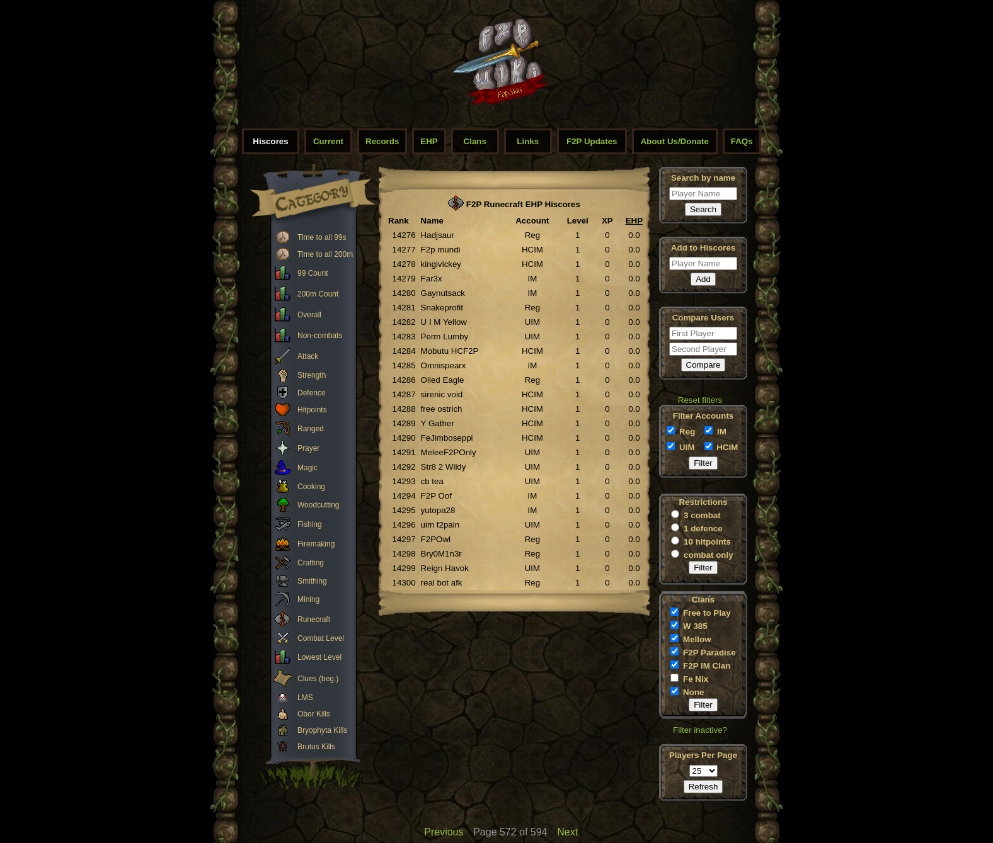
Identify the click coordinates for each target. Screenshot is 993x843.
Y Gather (437, 423)
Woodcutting (318, 505)
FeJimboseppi (447, 438)
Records (382, 141)
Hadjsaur (437, 235)
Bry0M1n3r (441, 553)
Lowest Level (319, 657)
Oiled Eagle (442, 380)
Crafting (310, 562)
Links (528, 141)
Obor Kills (313, 714)
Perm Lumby (445, 336)
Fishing (309, 524)
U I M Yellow (444, 322)
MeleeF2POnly (448, 452)
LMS (305, 697)
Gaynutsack (443, 293)
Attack (307, 356)
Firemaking (316, 544)
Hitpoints (312, 409)
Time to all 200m (325, 254)
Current (328, 141)
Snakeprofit (442, 307)
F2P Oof (436, 496)
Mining (308, 599)
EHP (428, 141)
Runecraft (313, 619)
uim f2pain (440, 524)
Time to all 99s (322, 237)
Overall (309, 314)
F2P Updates (591, 141)
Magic (307, 467)
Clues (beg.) (317, 678)
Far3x (431, 278)
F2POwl (436, 539)
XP (607, 220)
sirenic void (442, 394)
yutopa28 (438, 510)
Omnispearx (443, 365)
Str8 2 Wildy (443, 467)
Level (577, 220)
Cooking (311, 486)
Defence (311, 392)
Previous (443, 832)
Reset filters (700, 400)
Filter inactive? (700, 730)
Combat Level (320, 638)
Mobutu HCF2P (450, 351)
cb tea (432, 481)
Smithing (312, 581)
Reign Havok (445, 568)
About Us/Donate (675, 141)
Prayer (308, 448)
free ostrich (441, 409)
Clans (475, 141)
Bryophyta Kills (322, 730)
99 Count (312, 273)
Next (567, 832)
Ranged (310, 428)
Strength (311, 375)
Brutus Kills (316, 746)
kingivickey (441, 264)
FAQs (742, 141)
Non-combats (319, 335)
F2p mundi (441, 249)
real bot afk (441, 582)
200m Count (317, 294)
